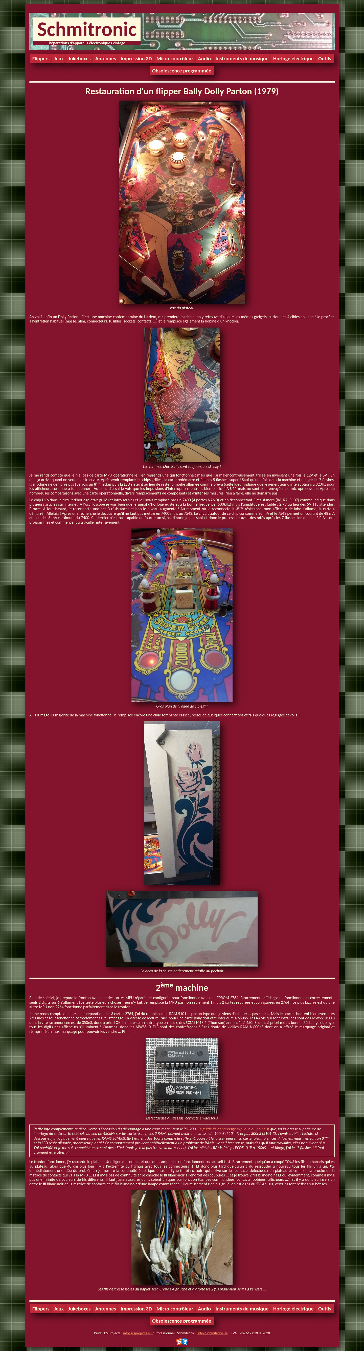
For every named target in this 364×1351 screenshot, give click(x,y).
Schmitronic (86, 29)
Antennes (105, 58)
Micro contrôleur (174, 58)
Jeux (59, 58)
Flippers (41, 58)
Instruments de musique (242, 58)
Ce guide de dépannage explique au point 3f (233, 1129)
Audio (204, 58)
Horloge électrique (293, 58)
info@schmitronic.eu (212, 1333)
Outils (324, 58)
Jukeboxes (80, 58)
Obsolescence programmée (181, 70)
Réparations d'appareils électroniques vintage (87, 43)
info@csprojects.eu (137, 1333)
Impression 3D (136, 58)
